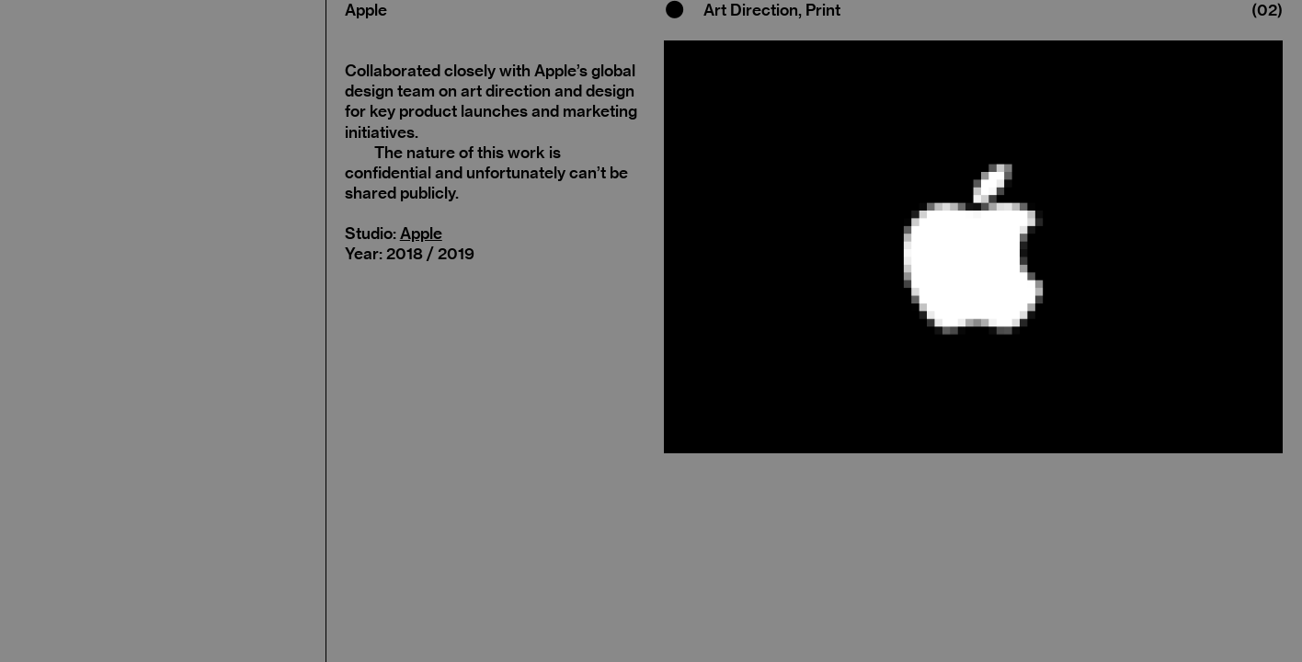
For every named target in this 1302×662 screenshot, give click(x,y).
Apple (421, 233)
